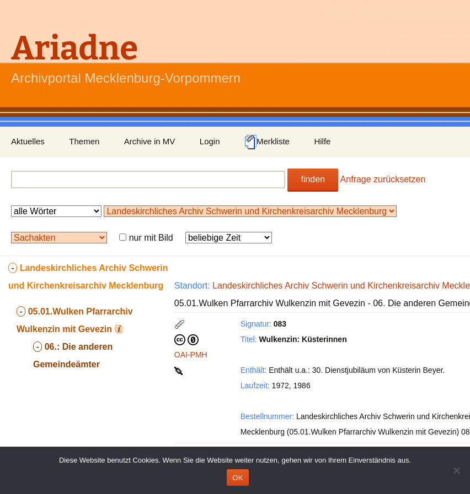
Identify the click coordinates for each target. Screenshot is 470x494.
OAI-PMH (190, 354)
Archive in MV (149, 141)
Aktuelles (28, 141)
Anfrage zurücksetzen (383, 179)
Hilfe (322, 141)
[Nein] (456, 470)
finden (313, 179)
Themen (84, 141)
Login (210, 141)
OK (237, 478)
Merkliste (267, 142)
